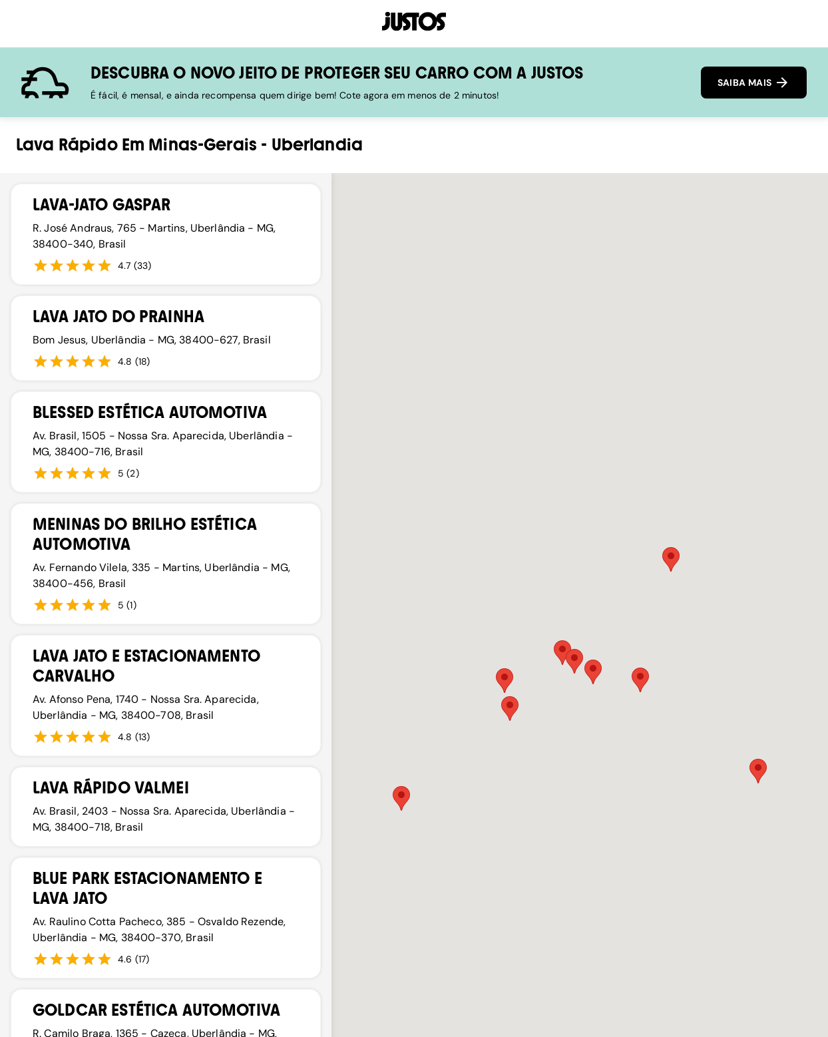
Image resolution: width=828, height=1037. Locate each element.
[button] (504, 680)
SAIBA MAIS (754, 82)
